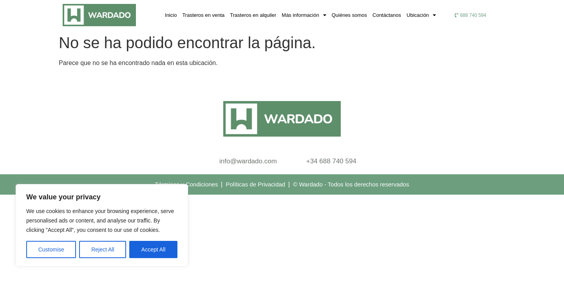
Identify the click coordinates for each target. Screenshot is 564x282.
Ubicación (421, 15)
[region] (102, 225)
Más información (304, 15)
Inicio (171, 15)
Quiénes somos (349, 15)
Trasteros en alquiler (253, 15)
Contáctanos (386, 15)
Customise (51, 249)
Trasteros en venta (203, 15)
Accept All (153, 249)
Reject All (102, 249)
